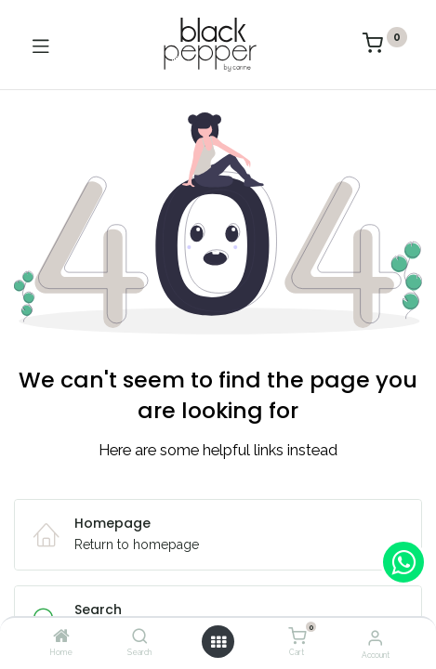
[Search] (140, 637)
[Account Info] (375, 637)
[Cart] (297, 636)
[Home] (61, 637)
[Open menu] (218, 642)
